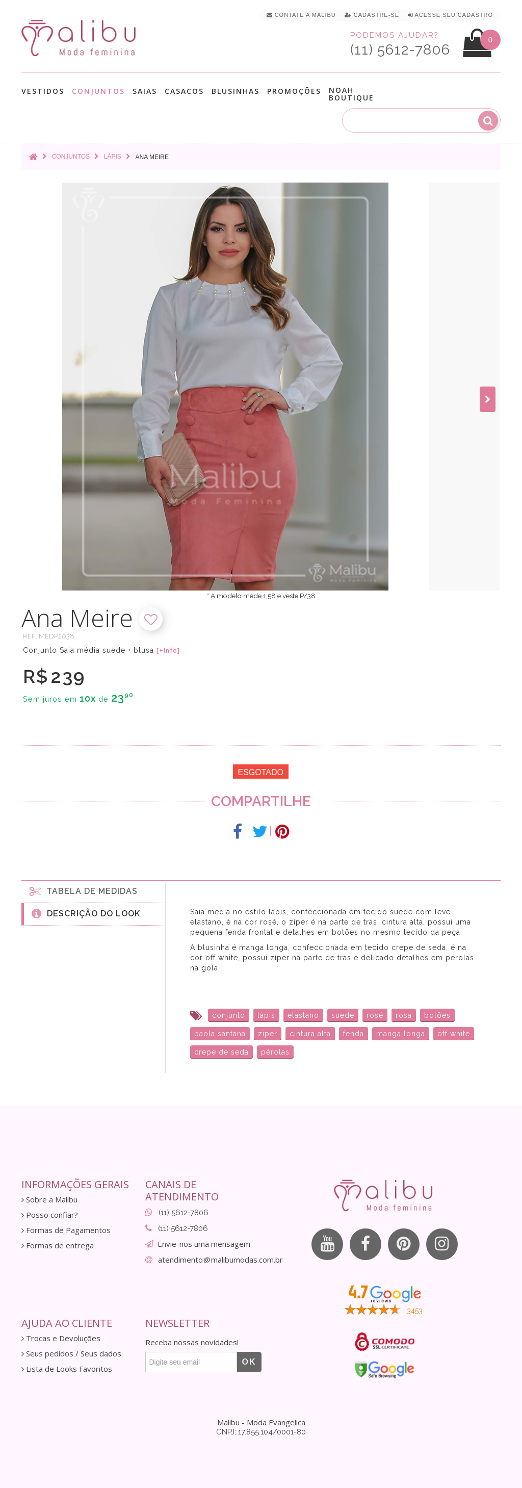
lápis (266, 1015)
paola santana (220, 1034)
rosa (404, 1015)
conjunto (228, 1015)
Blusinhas (235, 91)
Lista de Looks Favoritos (66, 1369)
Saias (145, 91)
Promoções (294, 91)
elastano (303, 1015)
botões (437, 1015)
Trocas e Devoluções (60, 1338)
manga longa (400, 1034)
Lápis (112, 156)
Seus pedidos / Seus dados (71, 1353)
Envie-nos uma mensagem (204, 1243)
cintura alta (310, 1034)
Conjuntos (98, 91)
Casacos (184, 91)
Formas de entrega (57, 1245)
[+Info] (168, 650)
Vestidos (42, 91)
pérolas (275, 1052)
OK (249, 1361)
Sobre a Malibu (49, 1199)
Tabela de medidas (84, 890)
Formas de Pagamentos (66, 1230)
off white (453, 1034)
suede (342, 1015)
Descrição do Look (86, 913)
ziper (267, 1034)
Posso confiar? (49, 1215)
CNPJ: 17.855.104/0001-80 (261, 1431)
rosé (375, 1015)
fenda (353, 1034)
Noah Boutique (351, 93)
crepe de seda (221, 1052)
